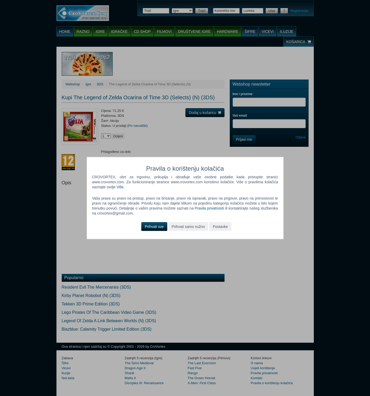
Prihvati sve (154, 226)
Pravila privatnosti (209, 208)
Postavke (220, 226)
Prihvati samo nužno (188, 226)
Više (120, 187)
